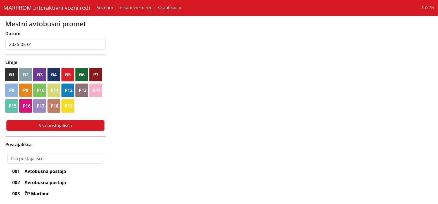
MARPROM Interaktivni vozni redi (46, 7)
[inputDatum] (55, 44)
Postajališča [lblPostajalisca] (18, 144)
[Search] (55, 158)
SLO (425, 7)
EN (431, 7)
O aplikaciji (169, 7)
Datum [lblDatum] (12, 33)
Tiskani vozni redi (136, 7)
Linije (11, 62)
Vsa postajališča (55, 125)
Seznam (105, 7)
